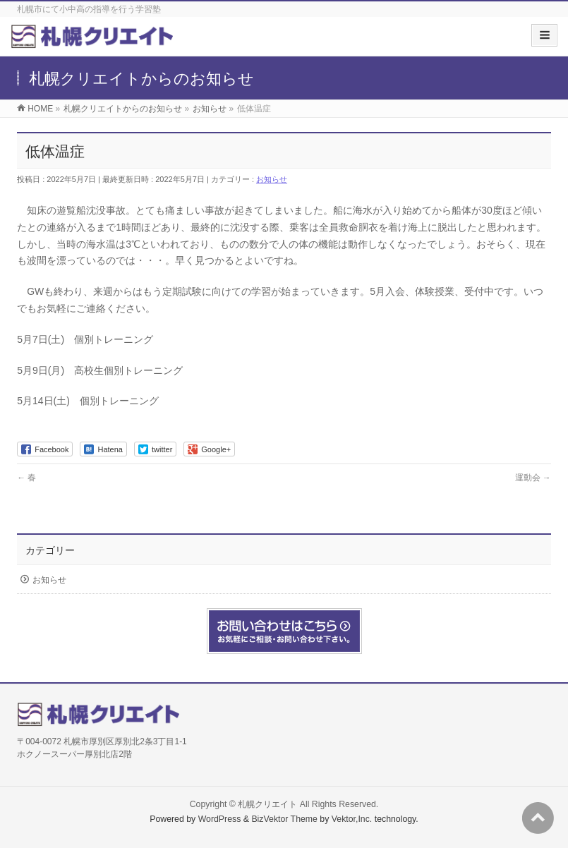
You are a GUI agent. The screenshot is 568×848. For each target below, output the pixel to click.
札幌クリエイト (267, 804)
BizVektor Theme (284, 819)
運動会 (533, 478)
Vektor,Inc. (352, 819)
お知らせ (271, 179)
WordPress (219, 819)
